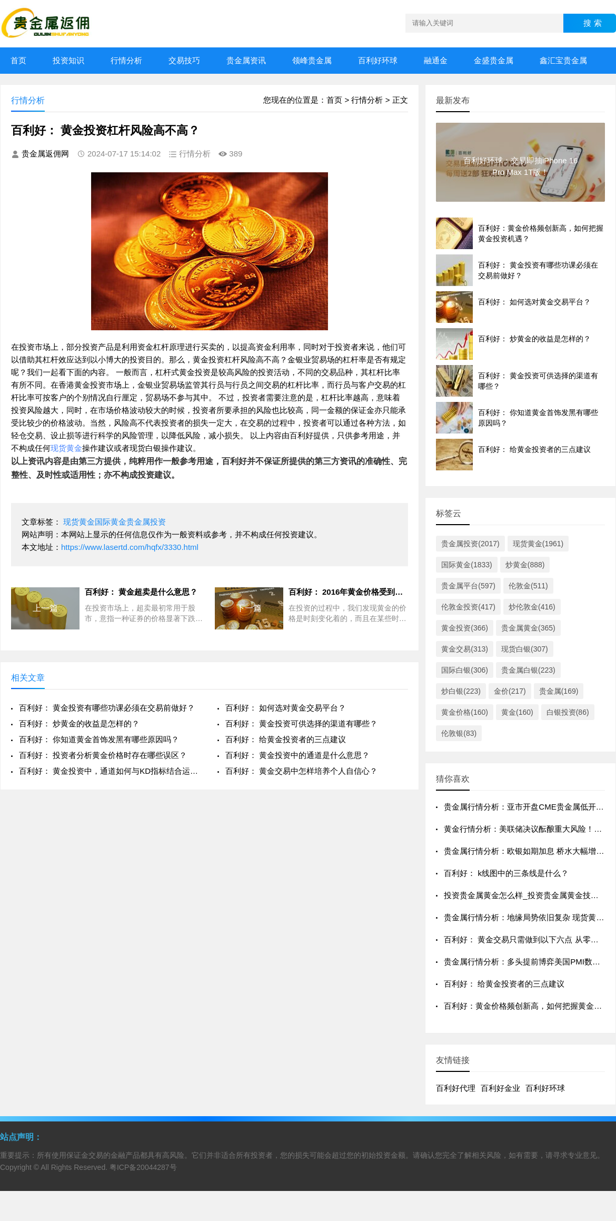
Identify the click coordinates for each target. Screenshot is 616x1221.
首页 (18, 60)
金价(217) (510, 691)
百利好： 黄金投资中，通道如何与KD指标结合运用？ (110, 770)
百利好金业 (500, 1088)
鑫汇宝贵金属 (563, 60)
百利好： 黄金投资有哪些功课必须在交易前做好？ (107, 707)
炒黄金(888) (525, 564)
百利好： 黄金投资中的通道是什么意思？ (297, 755)
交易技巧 (184, 60)
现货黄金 (66, 448)
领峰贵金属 (312, 60)
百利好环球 (378, 60)
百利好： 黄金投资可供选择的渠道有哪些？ (301, 723)
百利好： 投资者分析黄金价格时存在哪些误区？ (103, 755)
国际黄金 (110, 521)
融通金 (436, 60)
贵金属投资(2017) (470, 543)
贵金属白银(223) (528, 670)
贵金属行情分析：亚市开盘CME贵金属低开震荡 (527, 806)
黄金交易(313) (464, 649)
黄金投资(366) (464, 628)
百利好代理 (455, 1088)
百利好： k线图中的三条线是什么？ (506, 873)
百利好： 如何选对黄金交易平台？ (285, 707)
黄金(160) (517, 712)
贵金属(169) (559, 691)
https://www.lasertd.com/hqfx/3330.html (129, 547)
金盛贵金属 (493, 60)
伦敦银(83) (458, 733)
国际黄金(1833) (466, 564)
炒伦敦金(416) (532, 607)
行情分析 (126, 60)
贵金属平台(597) (468, 586)
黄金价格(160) (464, 712)
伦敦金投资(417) (468, 607)
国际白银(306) (464, 670)
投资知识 (68, 60)
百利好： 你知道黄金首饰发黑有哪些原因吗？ (99, 739)
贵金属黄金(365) (528, 628)
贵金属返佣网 (45, 153)
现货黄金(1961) (538, 543)
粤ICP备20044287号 (143, 1167)
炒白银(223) (461, 691)
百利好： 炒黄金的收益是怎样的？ (79, 723)
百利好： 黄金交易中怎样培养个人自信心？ (301, 770)
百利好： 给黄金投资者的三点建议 (285, 739)
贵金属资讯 (246, 60)
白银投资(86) (568, 712)
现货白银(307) (524, 649)
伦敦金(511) (528, 586)
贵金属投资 (146, 521)
